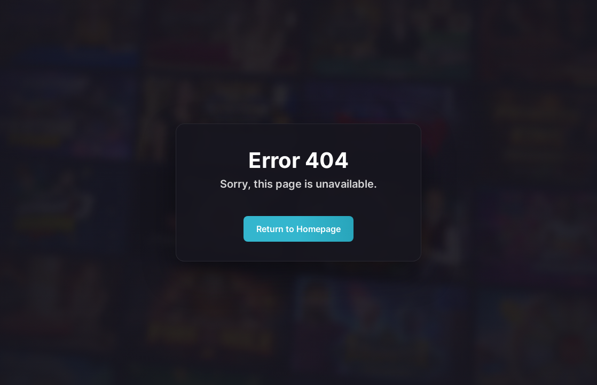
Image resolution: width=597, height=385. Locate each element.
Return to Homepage (298, 229)
